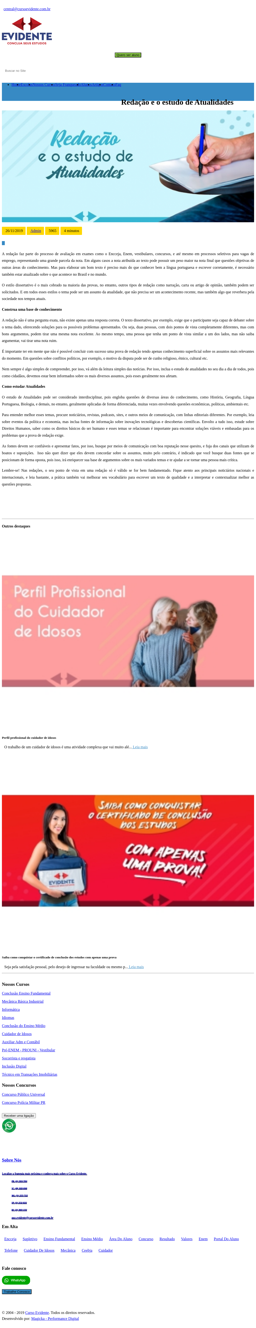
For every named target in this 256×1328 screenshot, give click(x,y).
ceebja (87, 1250)
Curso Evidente (37, 1313)
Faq (118, 85)
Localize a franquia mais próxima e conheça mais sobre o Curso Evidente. (44, 1173)
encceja (10, 1239)
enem (203, 1239)
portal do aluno (226, 1239)
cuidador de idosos (39, 1250)
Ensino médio (92, 1239)
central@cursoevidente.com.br (27, 9)
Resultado (167, 1239)
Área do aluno (120, 1239)
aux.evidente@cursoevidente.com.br (32, 1217)
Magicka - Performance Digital (55, 1319)
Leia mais (140, 747)
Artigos (97, 85)
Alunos (86, 85)
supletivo (30, 1239)
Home (16, 85)
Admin (35, 231)
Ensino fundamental (59, 1239)
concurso (146, 1239)
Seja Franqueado (68, 85)
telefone (11, 1250)
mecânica (68, 1250)
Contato (109, 85)
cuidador (105, 1250)
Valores (186, 1239)
